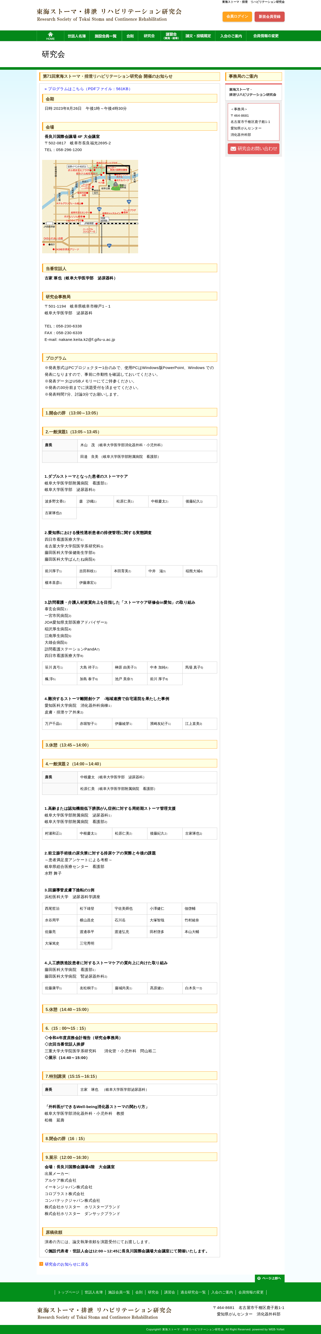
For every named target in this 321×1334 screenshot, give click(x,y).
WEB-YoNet (276, 1329)
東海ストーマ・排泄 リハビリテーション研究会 (253, 1)
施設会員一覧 (119, 1292)
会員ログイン (237, 16)
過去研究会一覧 (193, 1292)
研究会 (153, 1292)
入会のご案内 (222, 1292)
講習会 (169, 1292)
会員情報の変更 (251, 1292)
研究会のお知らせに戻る (67, 1264)
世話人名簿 (94, 1292)
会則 (139, 1292)
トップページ (68, 1292)
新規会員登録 (269, 16)
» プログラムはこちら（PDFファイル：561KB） (89, 89)
